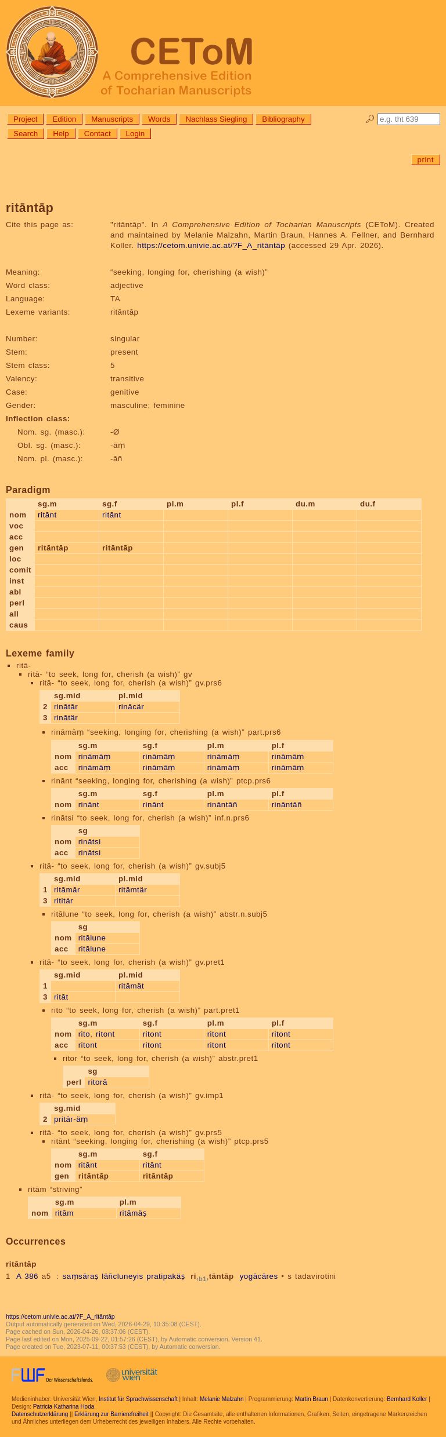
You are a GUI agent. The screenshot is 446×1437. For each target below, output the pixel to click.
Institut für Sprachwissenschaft (138, 1399)
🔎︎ (370, 119)
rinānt (88, 804)
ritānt (47, 514)
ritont (105, 1034)
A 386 (27, 1276)
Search (25, 133)
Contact (97, 133)
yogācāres (259, 1276)
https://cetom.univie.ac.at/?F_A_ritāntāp (211, 245)
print (426, 159)
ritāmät (131, 986)
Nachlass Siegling (216, 119)
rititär (63, 900)
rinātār (66, 706)
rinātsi (89, 841)
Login (135, 133)
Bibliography (283, 119)
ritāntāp (211, 1276)
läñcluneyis (122, 1276)
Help (61, 133)
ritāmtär (132, 889)
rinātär (66, 717)
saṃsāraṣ (80, 1276)
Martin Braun (311, 1399)
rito (84, 1034)
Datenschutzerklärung (40, 1414)
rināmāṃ (94, 756)
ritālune (92, 937)
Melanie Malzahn (222, 1399)
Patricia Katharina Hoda (64, 1406)
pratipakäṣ (165, 1276)
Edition (64, 119)
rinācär (131, 706)
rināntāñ (222, 804)
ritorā (97, 1082)
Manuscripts (112, 119)
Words (159, 119)
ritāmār (67, 889)
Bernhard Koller (407, 1399)
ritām (64, 1213)
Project (25, 119)
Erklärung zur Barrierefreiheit (111, 1414)
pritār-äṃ (71, 1119)
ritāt (61, 997)
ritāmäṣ (133, 1213)
